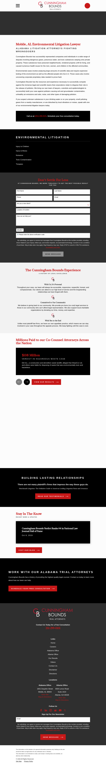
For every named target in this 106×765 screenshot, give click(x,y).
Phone (19, 197)
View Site (45, 695)
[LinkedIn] (46, 710)
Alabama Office (53, 651)
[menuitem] (53, 146)
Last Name (58, 191)
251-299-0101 (53, 628)
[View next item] (27, 382)
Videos (53, 662)
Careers (53, 647)
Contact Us (53, 666)
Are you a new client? (24, 203)
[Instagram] (50, 710)
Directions (53, 674)
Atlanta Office (53, 654)
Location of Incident (23, 210)
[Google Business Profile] (55, 710)
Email (56, 197)
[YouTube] (60, 710)
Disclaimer (53, 670)
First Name (20, 191)
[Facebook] (41, 710)
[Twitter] (65, 710)
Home (53, 643)
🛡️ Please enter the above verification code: (31, 234)
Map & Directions (44, 697)
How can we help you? (24, 216)
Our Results (53, 658)
